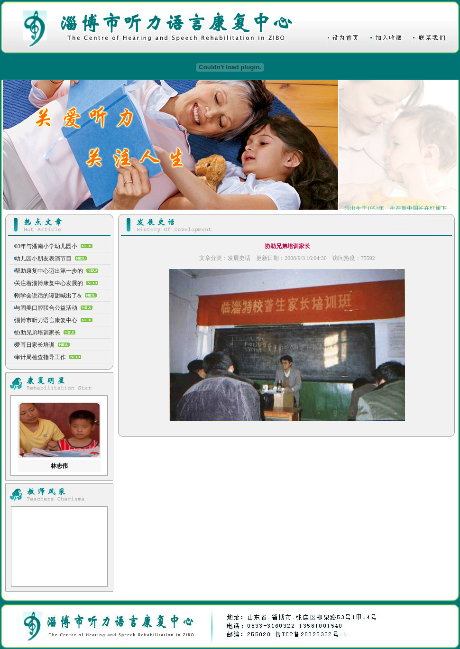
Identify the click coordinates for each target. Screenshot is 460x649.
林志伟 (59, 466)
